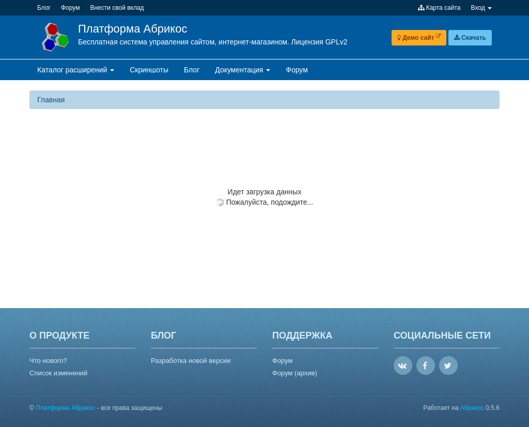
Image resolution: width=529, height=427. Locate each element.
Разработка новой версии (190, 360)
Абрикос (472, 407)
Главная (51, 100)
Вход (481, 7)
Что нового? (48, 360)
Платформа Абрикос (132, 28)
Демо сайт (419, 38)
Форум (282, 360)
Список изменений (58, 373)
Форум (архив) (294, 373)
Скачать (470, 37)
